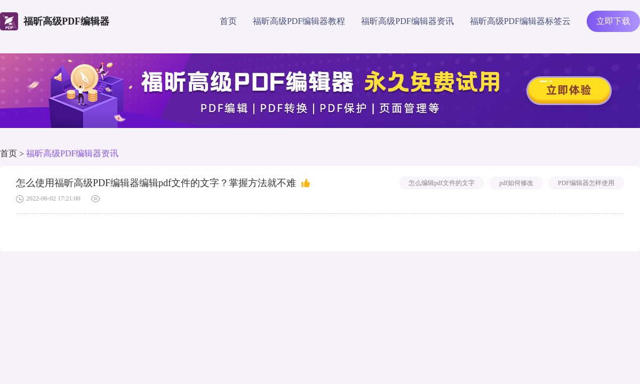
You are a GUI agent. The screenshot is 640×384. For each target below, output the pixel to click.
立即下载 (613, 21)
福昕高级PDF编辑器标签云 (520, 21)
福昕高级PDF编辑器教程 (299, 21)
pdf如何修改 (516, 183)
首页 (228, 21)
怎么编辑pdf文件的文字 (442, 183)
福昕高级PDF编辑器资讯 (407, 21)
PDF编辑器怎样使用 (586, 183)
